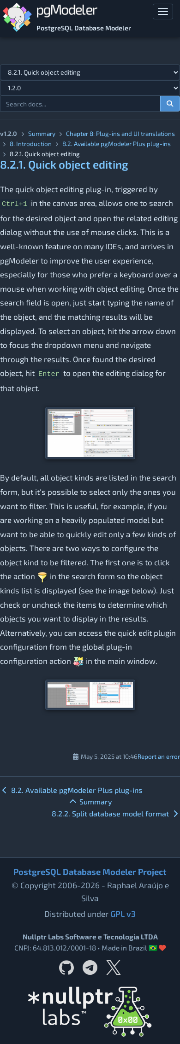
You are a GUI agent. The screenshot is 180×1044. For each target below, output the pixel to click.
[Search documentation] (170, 103)
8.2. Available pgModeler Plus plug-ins (71, 790)
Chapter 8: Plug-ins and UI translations (120, 133)
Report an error (159, 756)
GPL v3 (123, 914)
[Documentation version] (90, 88)
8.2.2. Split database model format (116, 813)
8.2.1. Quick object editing (64, 164)
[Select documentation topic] (90, 72)
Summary (41, 133)
